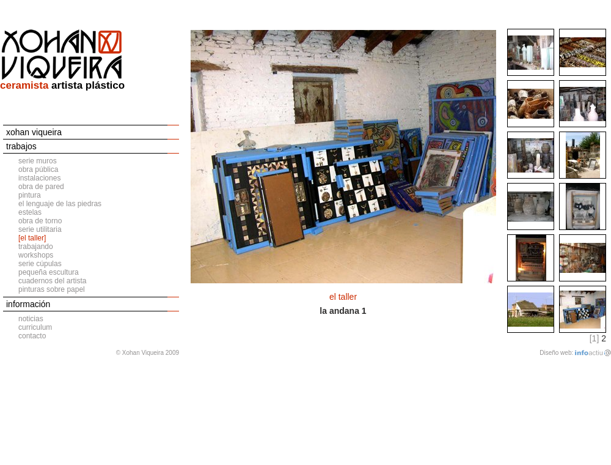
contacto (32, 336)
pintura (29, 195)
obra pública (38, 169)
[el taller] (32, 238)
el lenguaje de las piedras (59, 203)
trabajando (35, 246)
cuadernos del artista (52, 281)
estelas (30, 212)
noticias (30, 318)
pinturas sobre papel (51, 289)
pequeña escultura (48, 272)
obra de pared (41, 186)
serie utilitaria (40, 229)
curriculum (35, 327)
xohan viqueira (34, 132)
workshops (35, 255)
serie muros (37, 161)
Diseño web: (556, 352)
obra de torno (40, 221)
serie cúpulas (40, 263)
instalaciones (39, 178)
